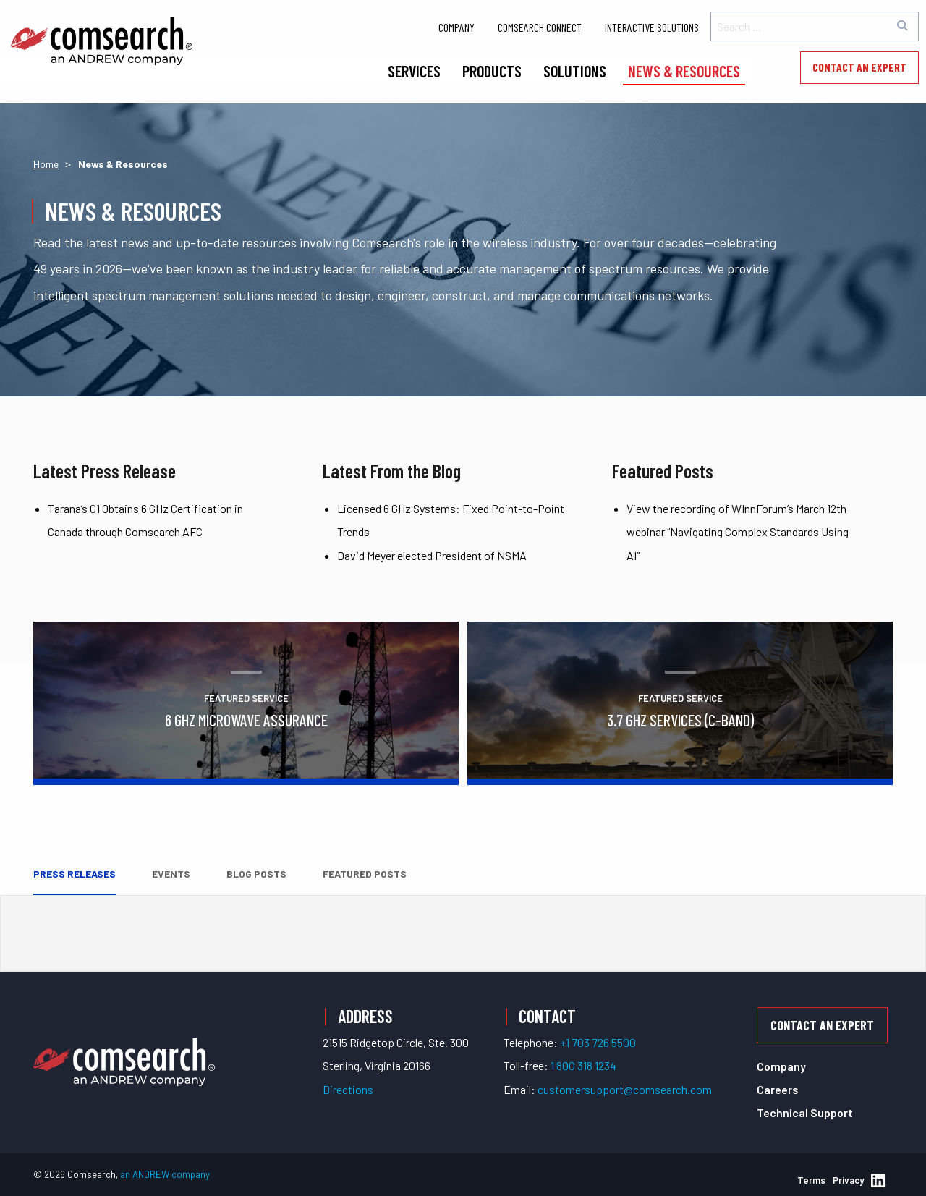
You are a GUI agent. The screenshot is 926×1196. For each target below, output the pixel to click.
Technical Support (805, 1112)
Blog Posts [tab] (256, 874)
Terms (811, 1180)
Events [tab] (171, 874)
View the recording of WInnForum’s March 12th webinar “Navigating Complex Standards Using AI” (737, 531)
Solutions (574, 71)
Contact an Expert (859, 67)
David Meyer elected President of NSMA (432, 555)
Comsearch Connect (540, 27)
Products (492, 71)
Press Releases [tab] (74, 874)
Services (414, 71)
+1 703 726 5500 (598, 1042)
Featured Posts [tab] (365, 874)
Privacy (848, 1180)
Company (456, 27)
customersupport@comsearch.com (625, 1089)
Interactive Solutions (652, 27)
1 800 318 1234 (583, 1065)
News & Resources (684, 71)
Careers (778, 1089)
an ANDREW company (165, 1174)
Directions (348, 1089)
